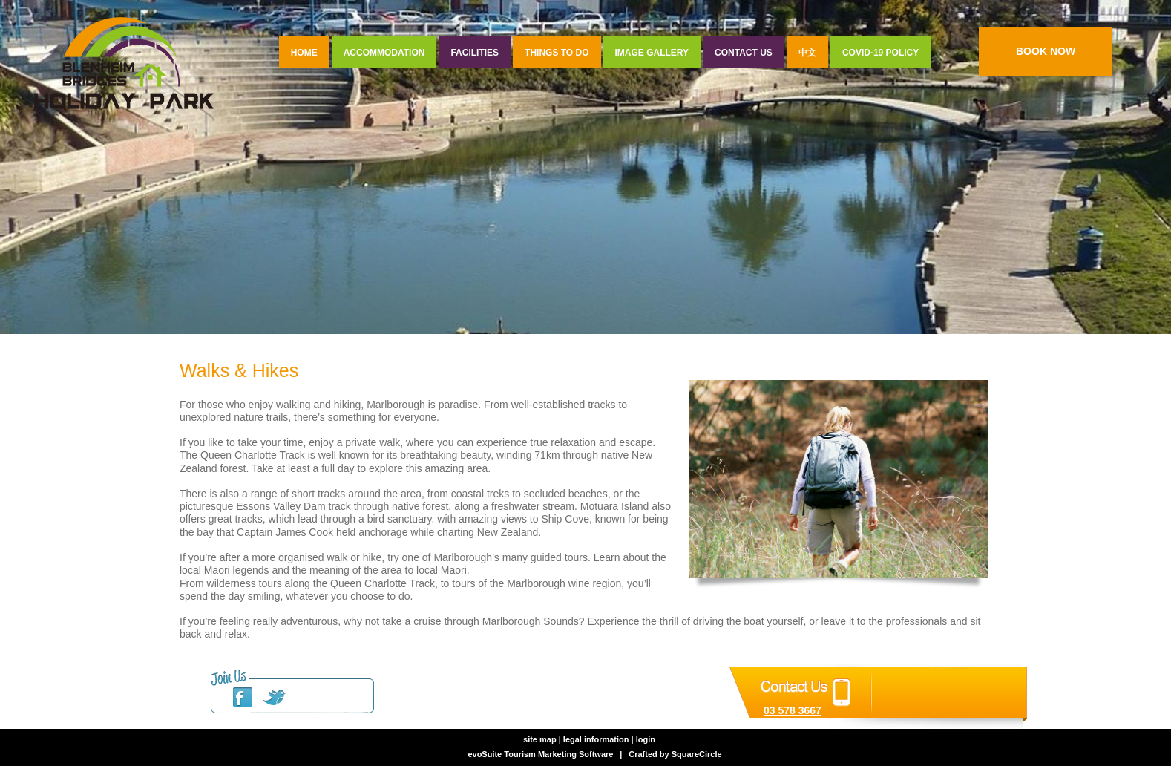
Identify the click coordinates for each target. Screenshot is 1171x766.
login (645, 739)
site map (540, 739)
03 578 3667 (792, 710)
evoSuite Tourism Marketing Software (540, 754)
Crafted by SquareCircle (675, 754)
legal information (596, 739)
